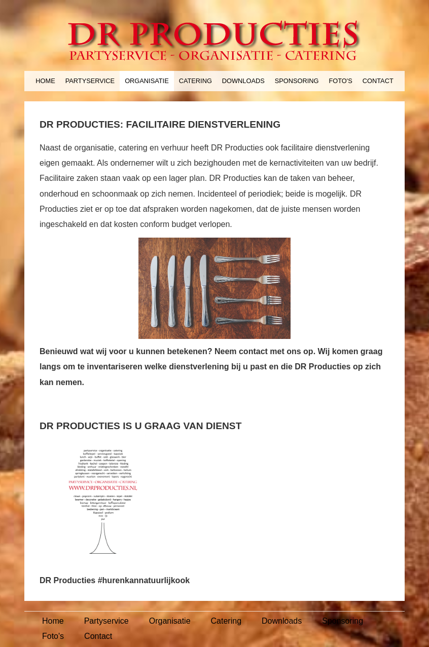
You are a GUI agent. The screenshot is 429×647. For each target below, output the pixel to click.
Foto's (340, 81)
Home (45, 81)
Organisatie (147, 81)
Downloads (243, 81)
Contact (378, 81)
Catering (195, 81)
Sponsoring (297, 81)
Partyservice (90, 81)
